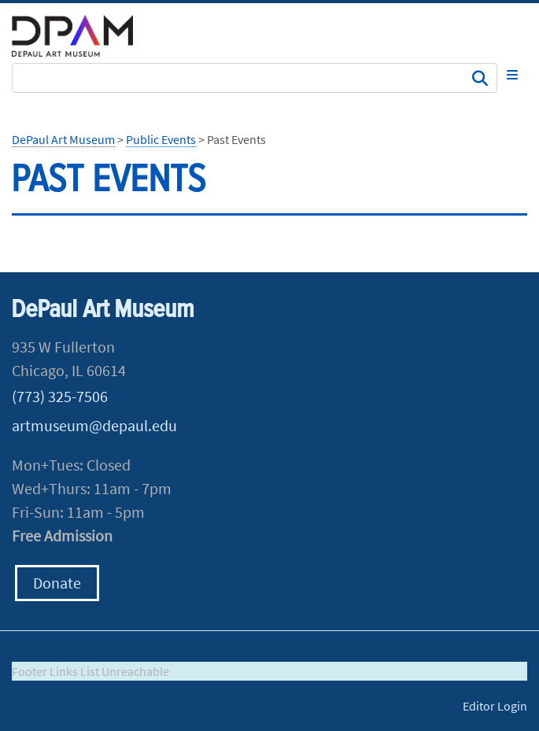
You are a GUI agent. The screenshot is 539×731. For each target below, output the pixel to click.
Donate (57, 583)
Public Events (161, 139)
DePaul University (82, 36)
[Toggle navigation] (512, 75)
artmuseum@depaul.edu (94, 425)
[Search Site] (254, 78)
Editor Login (495, 706)
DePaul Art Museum (63, 139)
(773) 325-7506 (60, 396)
